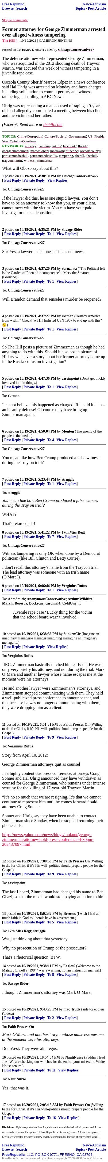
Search (21, 8)
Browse (8, 8)
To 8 (50, 975)
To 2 (50, 1018)
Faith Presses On (76, 724)
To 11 (51, 1070)
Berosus (70, 914)
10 (4, 634)
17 (4, 1105)
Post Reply (12, 180)
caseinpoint (70, 378)
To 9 (50, 737)
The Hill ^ (10, 40)
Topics (80, 8)
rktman (68, 316)
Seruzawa (69, 269)
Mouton (68, 431)
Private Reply (34, 180)
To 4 (50, 440)
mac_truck (72, 1009)
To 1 (50, 234)
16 (4, 1057)
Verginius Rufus (74, 586)
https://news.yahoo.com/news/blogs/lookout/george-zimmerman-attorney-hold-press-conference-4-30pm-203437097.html (48, 839)
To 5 (50, 922)
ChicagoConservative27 (80, 176)
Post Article (97, 8)
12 (4, 861)
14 (4, 966)
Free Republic (13, 4)
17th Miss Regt (73, 532)
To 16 (51, 1118)
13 (4, 914)
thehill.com (53, 124)
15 (4, 1009)
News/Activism (94, 4)
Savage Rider (72, 230)
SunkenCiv (72, 634)
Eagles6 (69, 966)
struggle (68, 479)
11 (4, 724)
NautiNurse (74, 1057)
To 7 (50, 537)
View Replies (57, 180)
